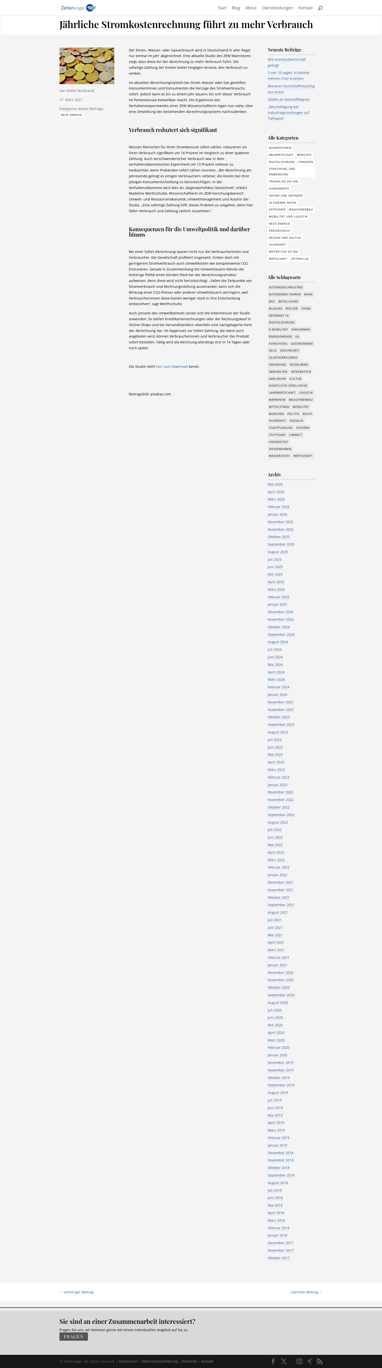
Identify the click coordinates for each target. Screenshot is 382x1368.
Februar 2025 (278, 597)
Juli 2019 (275, 1100)
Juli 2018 (275, 1190)
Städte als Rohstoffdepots (289, 99)
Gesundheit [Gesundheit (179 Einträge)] (289, 350)
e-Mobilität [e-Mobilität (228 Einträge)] (278, 329)
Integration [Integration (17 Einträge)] (301, 371)
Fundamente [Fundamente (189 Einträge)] (279, 188)
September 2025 (281, 544)
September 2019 (281, 1085)
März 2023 (276, 769)
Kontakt (306, 8)
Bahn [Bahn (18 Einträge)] (308, 294)
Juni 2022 (275, 837)
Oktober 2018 (279, 1167)
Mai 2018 (275, 1205)
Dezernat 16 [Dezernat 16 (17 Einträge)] (279, 315)
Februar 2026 (278, 506)
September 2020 (281, 995)
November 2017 (281, 1250)
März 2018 (276, 1220)
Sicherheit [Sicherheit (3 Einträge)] (277, 244)
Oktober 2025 (279, 536)
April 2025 (276, 581)
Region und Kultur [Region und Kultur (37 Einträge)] (285, 238)
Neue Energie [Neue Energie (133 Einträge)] (279, 223)
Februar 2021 (278, 957)
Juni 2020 (275, 1017)
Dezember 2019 (280, 1062)
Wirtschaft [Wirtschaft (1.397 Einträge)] (303, 456)
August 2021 (278, 912)
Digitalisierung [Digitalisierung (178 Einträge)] (282, 162)
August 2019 (278, 1092)
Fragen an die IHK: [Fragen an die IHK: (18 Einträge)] (284, 181)
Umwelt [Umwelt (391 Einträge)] (295, 435)
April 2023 (276, 762)
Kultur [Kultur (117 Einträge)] (296, 378)
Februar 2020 (278, 1047)
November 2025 (281, 529)
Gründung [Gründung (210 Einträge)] (277, 364)
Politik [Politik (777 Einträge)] (293, 414)
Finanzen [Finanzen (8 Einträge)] (305, 162)
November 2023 (281, 709)
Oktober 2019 (279, 1077)
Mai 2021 (275, 935)
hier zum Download (172, 366)
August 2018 (278, 1182)
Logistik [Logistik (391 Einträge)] (306, 392)
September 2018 (281, 1175)
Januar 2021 (277, 965)
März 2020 (276, 1040)
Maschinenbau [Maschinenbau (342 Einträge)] (301, 399)
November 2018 (281, 1160)
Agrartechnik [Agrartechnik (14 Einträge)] (280, 148)
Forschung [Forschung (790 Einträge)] (278, 343)
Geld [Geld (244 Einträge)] (273, 350)
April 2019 (276, 1122)
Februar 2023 (278, 777)
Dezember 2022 (280, 792)
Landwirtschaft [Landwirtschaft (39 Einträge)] (282, 392)
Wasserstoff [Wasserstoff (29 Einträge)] (279, 456)
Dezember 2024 (280, 611)
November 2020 (281, 980)
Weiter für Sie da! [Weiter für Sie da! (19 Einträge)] (283, 251)
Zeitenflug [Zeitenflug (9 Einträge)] (300, 258)
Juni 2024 (275, 657)
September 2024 (281, 634)
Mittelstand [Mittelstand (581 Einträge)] (279, 407)
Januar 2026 (277, 514)
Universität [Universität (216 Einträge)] (278, 442)
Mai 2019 (275, 1115)
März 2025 (276, 589)
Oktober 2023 (279, 717)
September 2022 (281, 814)
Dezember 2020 (280, 972)
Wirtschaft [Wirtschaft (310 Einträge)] (278, 258)
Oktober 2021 (279, 897)
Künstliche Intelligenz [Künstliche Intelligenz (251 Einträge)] (288, 385)
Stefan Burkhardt (80, 90)
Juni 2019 (275, 1107)
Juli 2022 (275, 829)
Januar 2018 (277, 1235)
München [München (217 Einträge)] (276, 414)
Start (222, 8)
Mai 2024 (275, 664)
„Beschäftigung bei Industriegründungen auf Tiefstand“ (288, 112)
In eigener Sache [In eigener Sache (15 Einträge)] (282, 202)
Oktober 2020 (279, 987)
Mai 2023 (275, 754)
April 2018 (276, 1212)
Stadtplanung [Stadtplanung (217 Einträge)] (281, 427)
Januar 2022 (277, 874)
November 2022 (281, 799)
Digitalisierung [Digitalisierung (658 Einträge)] (282, 322)
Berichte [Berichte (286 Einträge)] (304, 155)
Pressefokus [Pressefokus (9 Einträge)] (279, 230)
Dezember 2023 (280, 702)
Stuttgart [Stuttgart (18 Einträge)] (277, 435)
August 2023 (278, 732)
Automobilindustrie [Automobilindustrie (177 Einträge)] (286, 287)
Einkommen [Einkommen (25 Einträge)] (301, 329)
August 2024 (278, 641)
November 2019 (281, 1070)
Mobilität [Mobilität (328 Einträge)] (301, 407)
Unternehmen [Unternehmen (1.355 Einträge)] (280, 449)
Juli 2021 (275, 920)
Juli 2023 (275, 739)
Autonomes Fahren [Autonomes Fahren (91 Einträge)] (285, 294)
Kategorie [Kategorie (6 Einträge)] (277, 209)
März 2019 (276, 1130)
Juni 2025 (275, 566)
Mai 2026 (275, 484)
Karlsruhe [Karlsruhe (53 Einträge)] (277, 378)
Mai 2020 (275, 1025)
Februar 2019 (278, 1137)
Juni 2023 (275, 747)
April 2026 (276, 491)
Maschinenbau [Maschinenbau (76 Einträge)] (301, 209)
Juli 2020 (275, 1010)
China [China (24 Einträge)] (306, 308)
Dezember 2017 (280, 1242)
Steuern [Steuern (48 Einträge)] (303, 427)
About (251, 8)
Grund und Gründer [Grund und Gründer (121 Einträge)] (286, 195)
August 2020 (278, 1002)
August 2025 (278, 551)
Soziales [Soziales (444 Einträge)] (297, 420)
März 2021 (276, 950)
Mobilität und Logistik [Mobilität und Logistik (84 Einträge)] (288, 216)
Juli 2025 (275, 559)
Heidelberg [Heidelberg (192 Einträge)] (299, 364)
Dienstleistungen (277, 8)
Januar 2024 (277, 694)
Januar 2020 (277, 1055)
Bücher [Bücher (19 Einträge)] (292, 308)
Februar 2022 (278, 867)
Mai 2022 (275, 844)
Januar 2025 (277, 604)
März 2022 (276, 860)
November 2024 (281, 619)
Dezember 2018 (280, 1152)
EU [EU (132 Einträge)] (297, 336)
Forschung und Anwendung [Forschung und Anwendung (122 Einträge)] (282, 171)
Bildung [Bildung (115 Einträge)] (276, 308)
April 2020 (276, 1032)
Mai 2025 (275, 574)
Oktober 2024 (279, 627)
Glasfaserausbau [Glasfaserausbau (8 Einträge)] (283, 357)
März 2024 (276, 679)
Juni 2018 (275, 1197)
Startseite (189, 1361)
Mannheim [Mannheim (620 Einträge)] (277, 399)
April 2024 (276, 672)
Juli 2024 (275, 649)
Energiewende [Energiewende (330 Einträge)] (280, 336)
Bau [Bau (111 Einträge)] (272, 301)
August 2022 (278, 822)
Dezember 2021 (280, 882)
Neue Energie (71, 115)
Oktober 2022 (279, 807)
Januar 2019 (277, 1145)
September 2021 (281, 904)
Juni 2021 (275, 927)
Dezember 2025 (280, 521)
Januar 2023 (277, 784)
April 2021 (276, 942)
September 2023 (281, 724)
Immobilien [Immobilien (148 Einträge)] (278, 371)
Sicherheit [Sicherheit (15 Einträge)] (277, 420)
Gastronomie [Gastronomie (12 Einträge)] (302, 343)
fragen (74, 1336)
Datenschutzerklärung (159, 1361)
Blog (236, 8)
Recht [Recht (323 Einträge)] (308, 414)
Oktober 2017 (279, 1258)
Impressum (128, 1361)
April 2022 (276, 852)
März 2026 (276, 499)
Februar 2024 (278, 687)
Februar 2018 (278, 1228)
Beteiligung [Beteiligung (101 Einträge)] (288, 301)
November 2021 (281, 890)
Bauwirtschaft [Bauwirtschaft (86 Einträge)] (281, 155)
